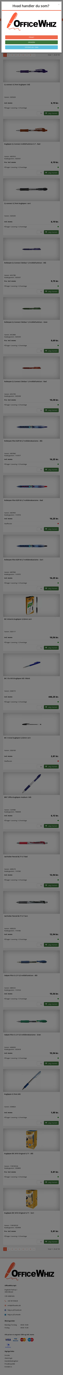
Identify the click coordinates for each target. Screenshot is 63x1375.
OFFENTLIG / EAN (31, 47)
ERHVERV (31, 42)
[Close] (58, 4)
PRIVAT (31, 37)
